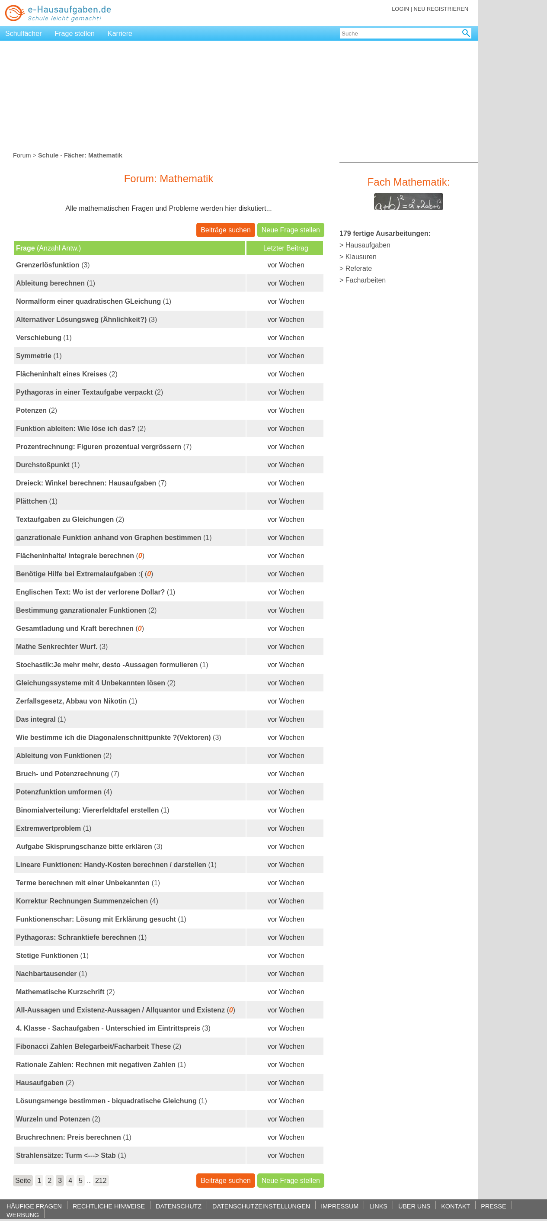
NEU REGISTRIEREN (440, 9)
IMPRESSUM (339, 1206)
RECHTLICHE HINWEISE (109, 1206)
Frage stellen (75, 33)
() (80, 555)
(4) (64, 792)
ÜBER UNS (414, 1206)
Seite (23, 1180)
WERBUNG (22, 1214)
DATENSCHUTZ (179, 1206)
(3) (53, 265)
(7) (104, 446)
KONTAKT (455, 1206)
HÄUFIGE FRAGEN (34, 1206)
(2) (67, 374)
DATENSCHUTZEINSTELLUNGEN (261, 1206)
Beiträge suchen (226, 230)
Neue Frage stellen (291, 230)
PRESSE (493, 1206)
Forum (22, 155)
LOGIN (400, 9)
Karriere (120, 33)
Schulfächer (23, 33)
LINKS (378, 1206)
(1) (55, 283)
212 (101, 1180)
